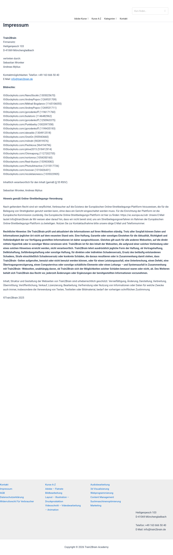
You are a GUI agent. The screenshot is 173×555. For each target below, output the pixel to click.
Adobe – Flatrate (54, 488)
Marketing (96, 505)
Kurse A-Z (96, 18)
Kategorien (110, 19)
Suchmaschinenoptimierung (106, 501)
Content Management (102, 497)
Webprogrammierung (102, 492)
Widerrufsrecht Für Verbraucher (17, 501)
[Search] (165, 11)
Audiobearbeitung (100, 484)
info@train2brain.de (22, 79)
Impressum (6, 488)
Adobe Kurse (81, 19)
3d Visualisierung (100, 488)
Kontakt (123, 18)
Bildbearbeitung (54, 492)
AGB (2, 492)
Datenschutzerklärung (12, 497)
